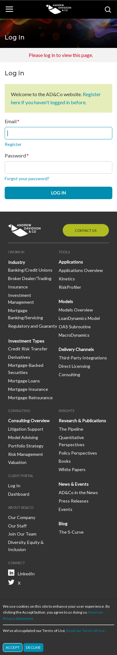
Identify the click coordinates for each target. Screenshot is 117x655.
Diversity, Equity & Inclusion (26, 546)
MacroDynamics (74, 335)
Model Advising (23, 437)
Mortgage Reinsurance (30, 397)
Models (66, 301)
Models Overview (76, 309)
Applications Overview (81, 270)
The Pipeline (71, 429)
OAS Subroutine (75, 326)
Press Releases (74, 500)
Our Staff (17, 525)
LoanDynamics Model (79, 318)
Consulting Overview (29, 420)
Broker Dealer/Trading (29, 278)
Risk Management (25, 454)
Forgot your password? (27, 178)
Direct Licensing (74, 366)
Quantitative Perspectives (72, 441)
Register (13, 144)
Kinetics (67, 278)
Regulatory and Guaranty (32, 326)
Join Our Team (22, 533)
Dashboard (18, 494)
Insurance (18, 286)
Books (65, 461)
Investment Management (21, 298)
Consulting (69, 374)
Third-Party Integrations (83, 357)
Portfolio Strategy (25, 445)
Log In (14, 485)
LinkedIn (26, 573)
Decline (33, 647)
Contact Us (85, 230)
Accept (13, 647)
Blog (63, 523)
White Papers (72, 469)
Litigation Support (25, 429)
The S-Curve (71, 532)
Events (65, 509)
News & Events (74, 484)
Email (11, 121)
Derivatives (19, 357)
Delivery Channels (76, 349)
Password (15, 155)
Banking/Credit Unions (30, 270)
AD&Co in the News (78, 492)
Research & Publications (82, 420)
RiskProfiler (70, 287)
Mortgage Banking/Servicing (25, 314)
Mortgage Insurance (28, 389)
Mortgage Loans (24, 380)
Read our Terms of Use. (85, 631)
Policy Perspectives (78, 453)
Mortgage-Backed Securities (25, 369)
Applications (71, 261)
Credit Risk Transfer (27, 348)
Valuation (17, 462)
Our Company (21, 517)
